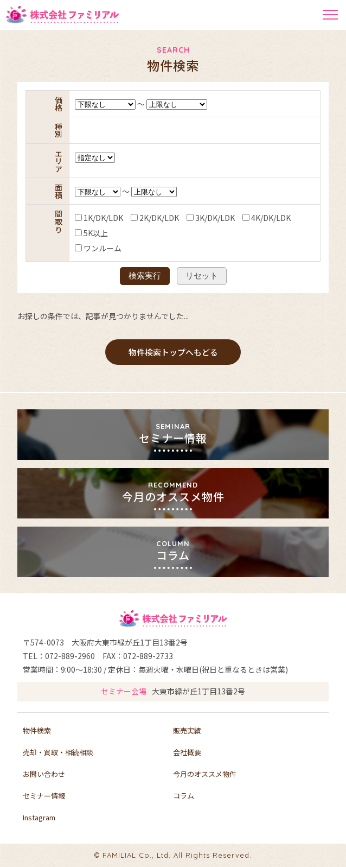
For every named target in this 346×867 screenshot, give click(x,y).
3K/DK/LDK (196, 217)
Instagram (39, 817)
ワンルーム (84, 248)
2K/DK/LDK (141, 217)
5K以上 (77, 232)
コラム (183, 795)
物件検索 (37, 730)
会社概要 (187, 752)
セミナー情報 (44, 795)
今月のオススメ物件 (204, 774)
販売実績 (187, 730)
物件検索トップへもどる (173, 352)
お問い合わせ (44, 774)
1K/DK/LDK (85, 217)
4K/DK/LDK (252, 217)
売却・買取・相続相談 (58, 752)
